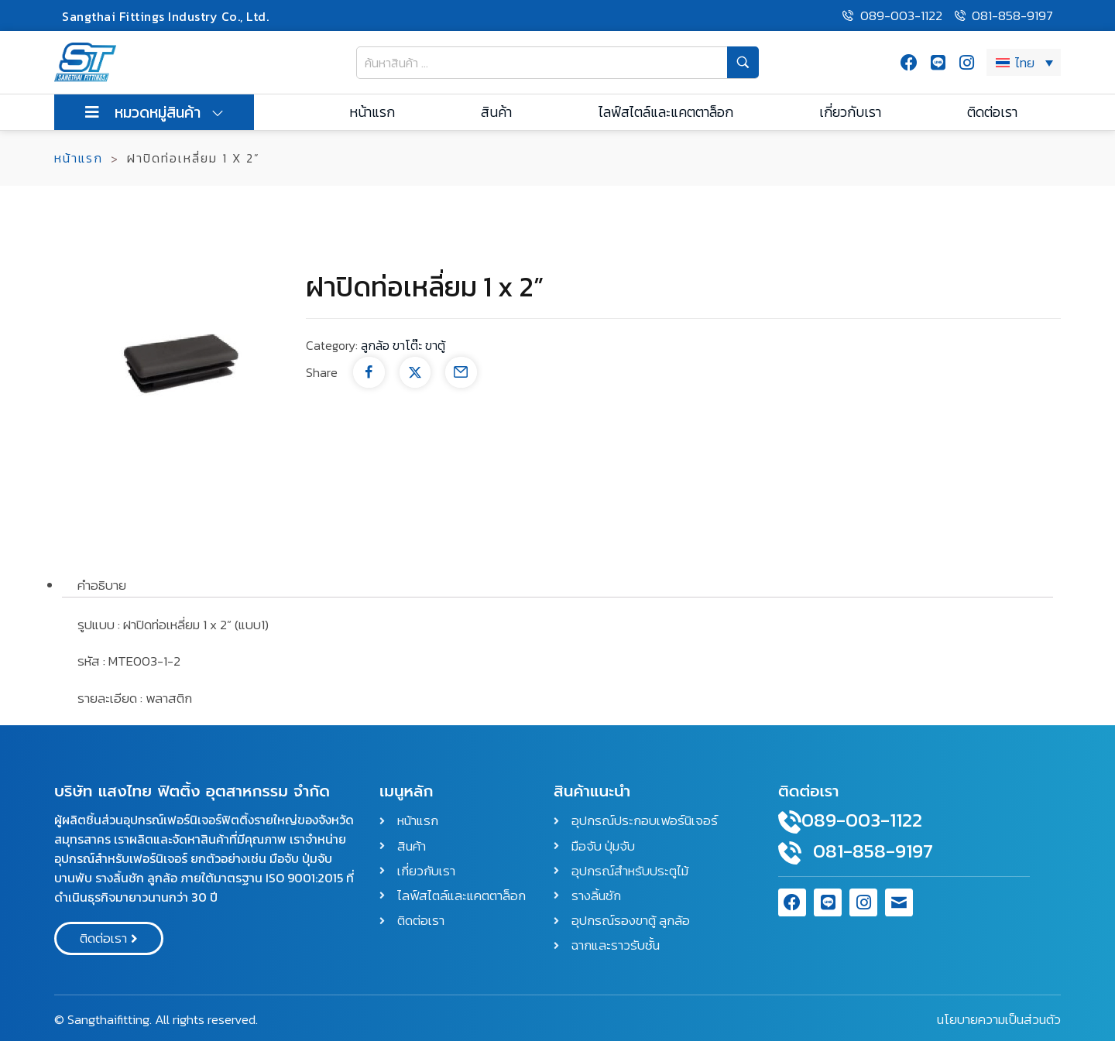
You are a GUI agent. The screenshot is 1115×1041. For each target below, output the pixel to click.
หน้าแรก (78, 158)
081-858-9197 (873, 850)
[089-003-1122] (789, 822)
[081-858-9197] (789, 853)
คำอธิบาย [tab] (101, 585)
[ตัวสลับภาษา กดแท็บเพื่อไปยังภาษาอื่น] (1023, 62)
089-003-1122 (861, 819)
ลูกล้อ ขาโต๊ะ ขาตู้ (403, 345)
